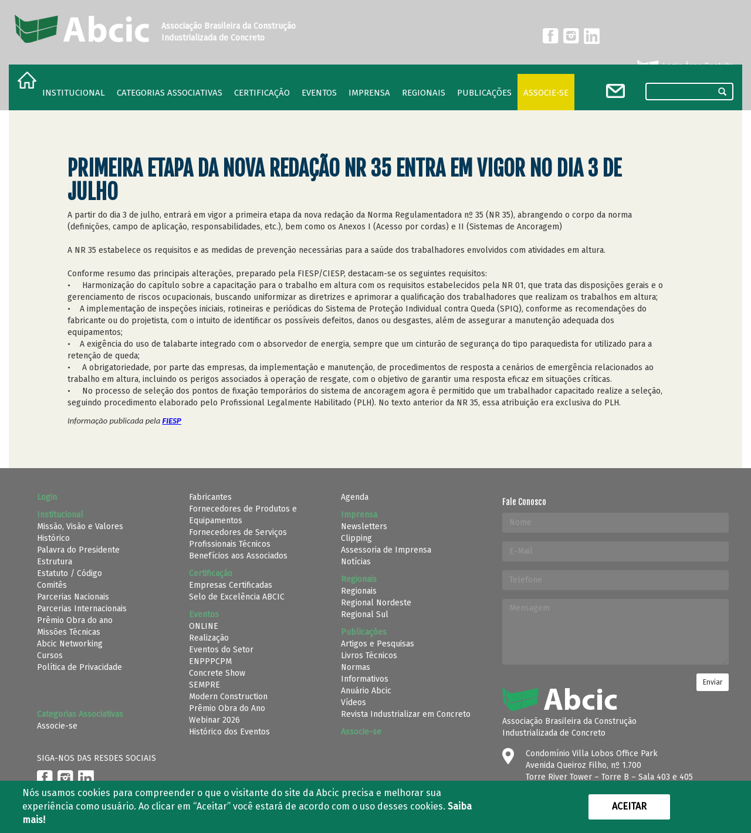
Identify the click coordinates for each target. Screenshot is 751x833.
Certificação (262, 92)
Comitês (52, 585)
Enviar (712, 682)
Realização (209, 638)
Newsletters (364, 526)
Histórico (53, 538)
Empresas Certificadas (230, 585)
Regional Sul (364, 614)
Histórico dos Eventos (229, 732)
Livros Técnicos (369, 656)
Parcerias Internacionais (82, 609)
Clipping (356, 538)
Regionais (359, 591)
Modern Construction (228, 697)
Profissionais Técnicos (229, 544)
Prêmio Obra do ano (75, 620)
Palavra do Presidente (78, 550)
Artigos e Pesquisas (377, 644)
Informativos (364, 679)
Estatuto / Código (69, 573)
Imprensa (369, 92)
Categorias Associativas (169, 92)
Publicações (484, 92)
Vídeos (353, 702)
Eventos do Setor (221, 650)
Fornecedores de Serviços (238, 532)
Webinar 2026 (214, 720)
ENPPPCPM (210, 661)
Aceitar (629, 806)
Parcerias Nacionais (73, 597)
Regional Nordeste (376, 603)
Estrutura (54, 562)
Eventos (319, 92)
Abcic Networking (70, 644)
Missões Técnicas (68, 632)
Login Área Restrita (684, 66)
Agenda (354, 497)
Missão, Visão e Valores (80, 526)
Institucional (73, 92)
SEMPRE (204, 685)
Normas (355, 667)
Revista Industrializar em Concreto (406, 714)
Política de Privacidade (79, 667)
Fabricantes (210, 497)
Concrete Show (217, 673)
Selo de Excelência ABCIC (237, 597)
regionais (423, 92)
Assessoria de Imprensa (386, 550)
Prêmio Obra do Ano (227, 708)
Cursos (50, 656)
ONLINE (203, 626)
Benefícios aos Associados (238, 556)
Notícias (356, 562)
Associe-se (546, 92)
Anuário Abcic (366, 691)
